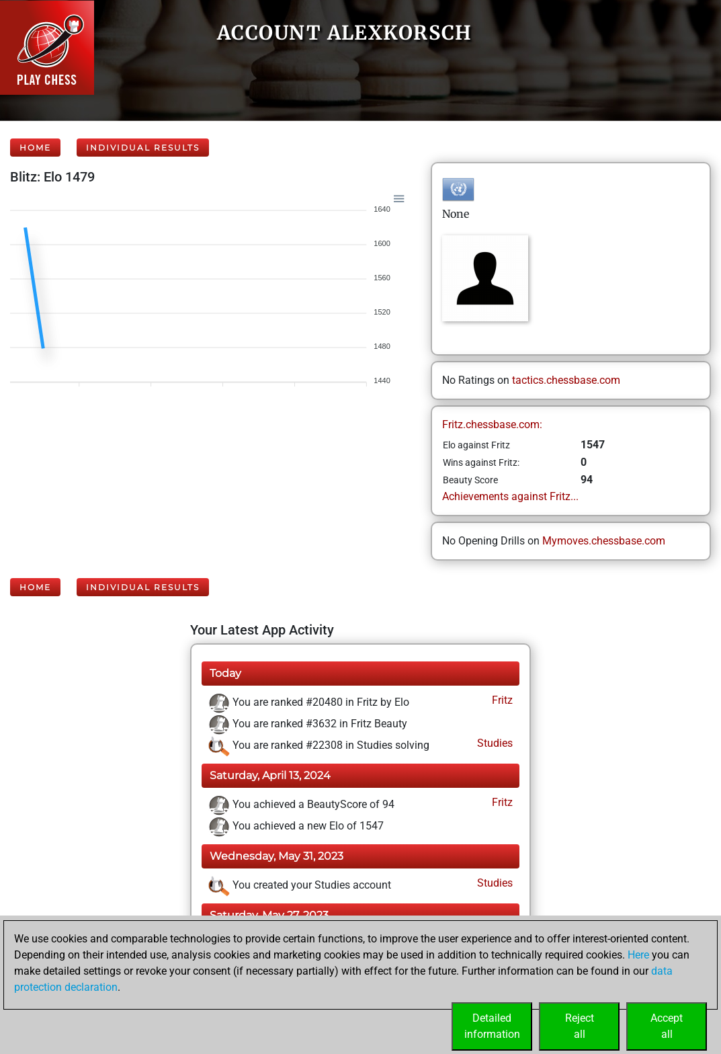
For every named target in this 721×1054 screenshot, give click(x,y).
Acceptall (666, 1026)
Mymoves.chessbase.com (603, 540)
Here (638, 954)
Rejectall (579, 1026)
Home (35, 148)
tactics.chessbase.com (566, 380)
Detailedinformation (492, 1026)
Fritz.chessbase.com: (492, 424)
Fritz (501, 700)
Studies (493, 743)
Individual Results (143, 148)
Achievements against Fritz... (510, 496)
